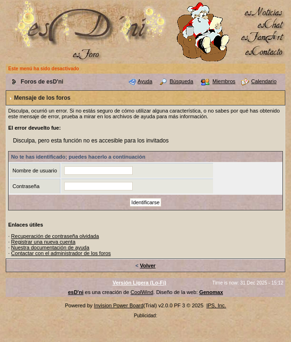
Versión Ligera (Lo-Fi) (139, 282)
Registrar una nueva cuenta (43, 242)
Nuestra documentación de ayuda (50, 247)
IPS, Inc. (216, 305)
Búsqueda (182, 81)
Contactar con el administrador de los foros (61, 253)
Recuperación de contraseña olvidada (55, 236)
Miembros (224, 81)
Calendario (263, 81)
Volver (147, 265)
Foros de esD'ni (42, 81)
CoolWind (142, 292)
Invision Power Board (119, 305)
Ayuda (144, 81)
